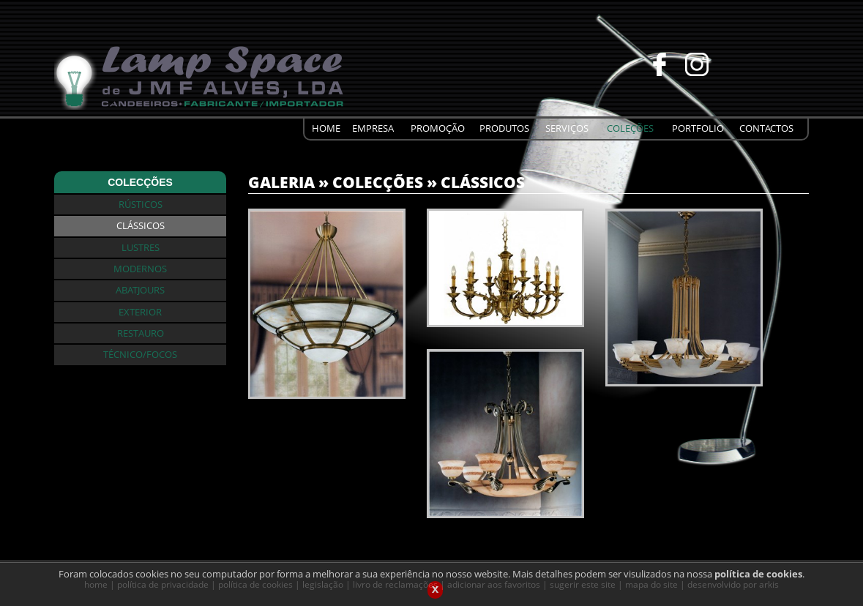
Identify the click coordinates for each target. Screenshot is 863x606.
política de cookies (758, 576)
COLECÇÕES (377, 181)
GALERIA (281, 181)
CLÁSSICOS (483, 181)
